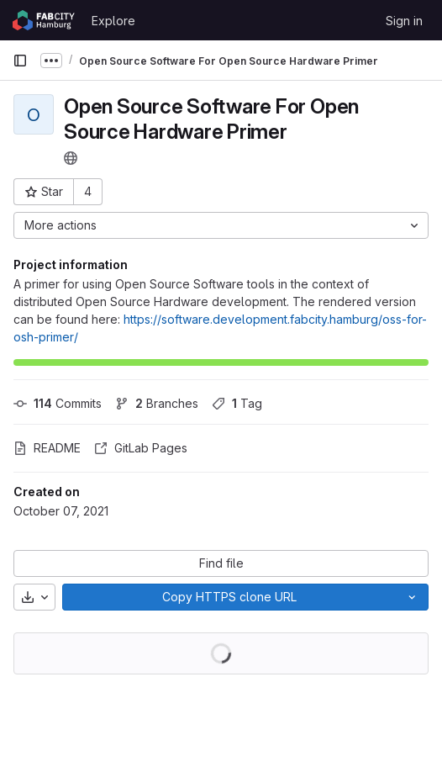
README (47, 448)
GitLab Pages (140, 448)
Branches (156, 403)
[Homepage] (43, 20)
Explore (113, 20)
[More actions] (221, 225)
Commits (57, 403)
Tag (237, 403)
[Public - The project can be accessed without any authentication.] (70, 158)
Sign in (404, 20)
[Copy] (229, 597)
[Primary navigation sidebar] (20, 60)
